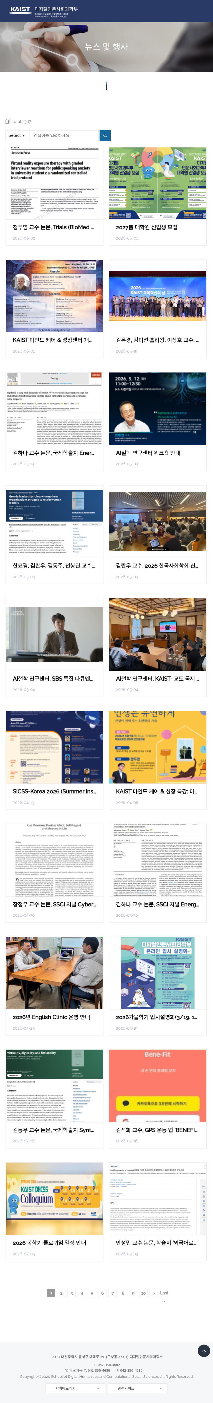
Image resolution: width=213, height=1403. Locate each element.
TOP (204, 1351)
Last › (164, 1294)
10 (143, 1293)
